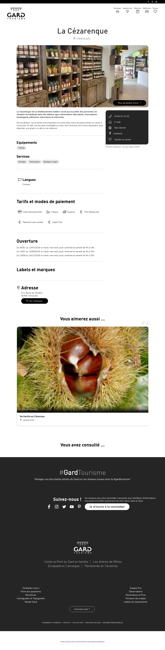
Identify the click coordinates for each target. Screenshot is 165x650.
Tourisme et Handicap (51, 623)
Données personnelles (113, 623)
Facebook (117, 133)
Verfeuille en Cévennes (32, 416)
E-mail (117, 122)
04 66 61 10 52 (121, 116)
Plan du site (78, 623)
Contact (67, 623)
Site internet (120, 127)
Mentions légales (93, 623)
